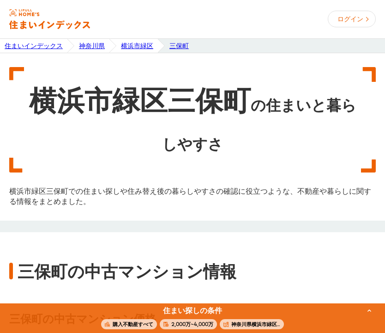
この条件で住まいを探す (187, 318)
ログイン (350, 19)
